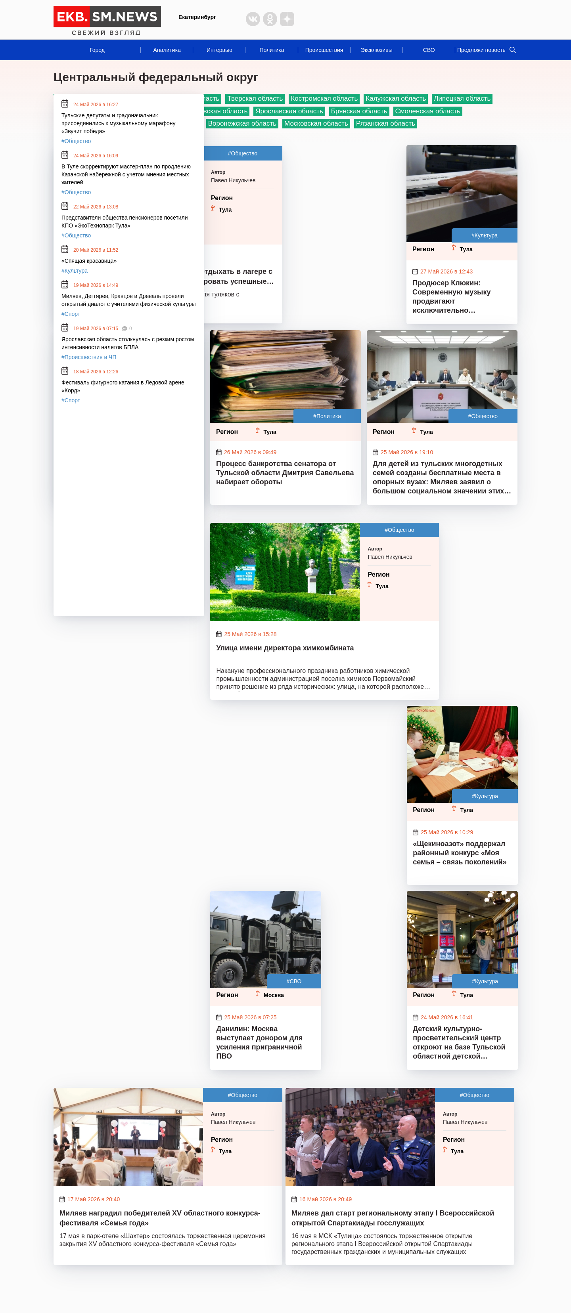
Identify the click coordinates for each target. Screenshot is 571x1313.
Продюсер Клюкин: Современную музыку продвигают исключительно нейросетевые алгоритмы (459, 297)
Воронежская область (242, 123)
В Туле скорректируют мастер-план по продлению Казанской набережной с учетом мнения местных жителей (126, 174)
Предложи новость (481, 50)
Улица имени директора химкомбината (285, 648)
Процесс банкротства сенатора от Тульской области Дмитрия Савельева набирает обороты (285, 473)
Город (97, 50)
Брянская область (359, 111)
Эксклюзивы (377, 50)
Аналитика (167, 50)
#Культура (484, 235)
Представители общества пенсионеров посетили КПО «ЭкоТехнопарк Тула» (124, 221)
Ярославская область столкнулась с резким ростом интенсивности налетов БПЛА (127, 343)
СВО (429, 50)
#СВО (294, 981)
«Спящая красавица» (89, 261)
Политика (271, 50)
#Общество (242, 153)
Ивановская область (215, 111)
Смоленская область (427, 111)
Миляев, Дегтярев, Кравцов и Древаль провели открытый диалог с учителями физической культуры (128, 300)
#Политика (327, 416)
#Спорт (70, 314)
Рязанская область (385, 123)
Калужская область (396, 98)
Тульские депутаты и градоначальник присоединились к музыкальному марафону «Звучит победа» (118, 123)
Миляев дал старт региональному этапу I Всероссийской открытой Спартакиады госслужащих (392, 1218)
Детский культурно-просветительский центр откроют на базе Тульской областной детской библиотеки (459, 1043)
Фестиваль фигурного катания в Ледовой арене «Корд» (122, 386)
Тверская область (255, 98)
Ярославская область (289, 111)
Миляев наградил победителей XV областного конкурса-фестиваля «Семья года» (160, 1218)
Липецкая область (462, 98)
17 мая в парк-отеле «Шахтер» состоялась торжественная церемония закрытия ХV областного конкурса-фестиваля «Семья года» (162, 1240)
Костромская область (324, 98)
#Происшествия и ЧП (89, 357)
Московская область (316, 123)
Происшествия (324, 50)
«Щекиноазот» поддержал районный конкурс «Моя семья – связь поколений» (459, 853)
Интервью (219, 50)
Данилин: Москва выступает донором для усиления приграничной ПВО (259, 1042)
